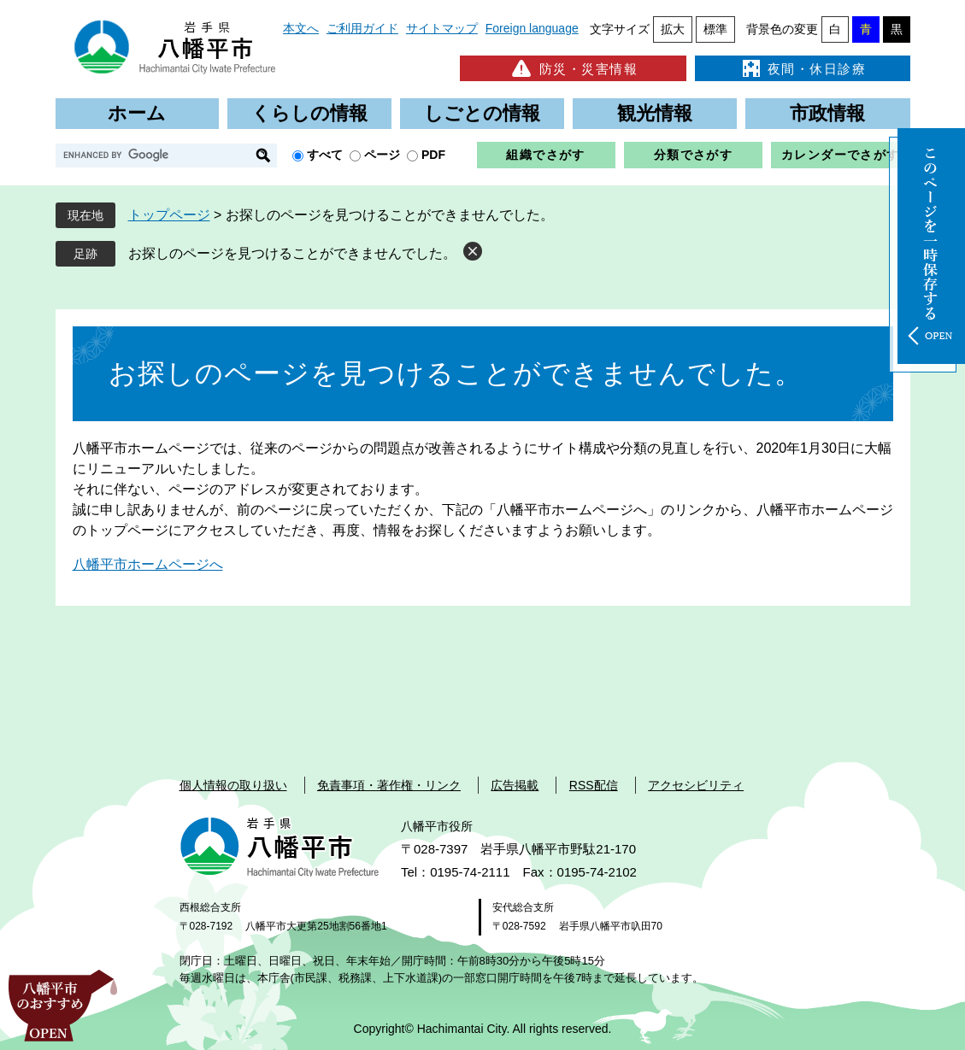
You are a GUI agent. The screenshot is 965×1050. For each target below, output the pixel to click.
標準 (715, 29)
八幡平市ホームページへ (148, 564)
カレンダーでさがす (840, 154)
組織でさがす (545, 154)
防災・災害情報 (573, 68)
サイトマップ (442, 28)
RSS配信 (593, 785)
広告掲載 (514, 785)
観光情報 (654, 113)
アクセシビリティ (696, 785)
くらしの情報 (309, 113)
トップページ (169, 215)
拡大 (673, 29)
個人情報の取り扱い (233, 785)
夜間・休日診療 (802, 68)
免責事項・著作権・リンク (389, 785)
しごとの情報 (482, 113)
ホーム (137, 113)
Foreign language (532, 28)
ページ (382, 154)
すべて (325, 154)
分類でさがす (693, 154)
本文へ (301, 28)
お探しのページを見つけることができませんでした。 (292, 253)
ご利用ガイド (362, 28)
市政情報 (827, 113)
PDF (433, 154)
